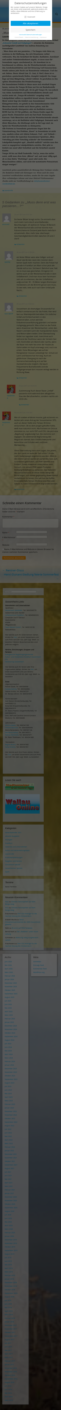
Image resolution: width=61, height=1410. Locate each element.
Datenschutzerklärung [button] (31, 37)
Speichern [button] (30, 29)
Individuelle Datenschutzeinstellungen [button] (30, 34)
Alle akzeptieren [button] (30, 23)
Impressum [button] (43, 37)
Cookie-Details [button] (19, 37)
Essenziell (29, 17)
